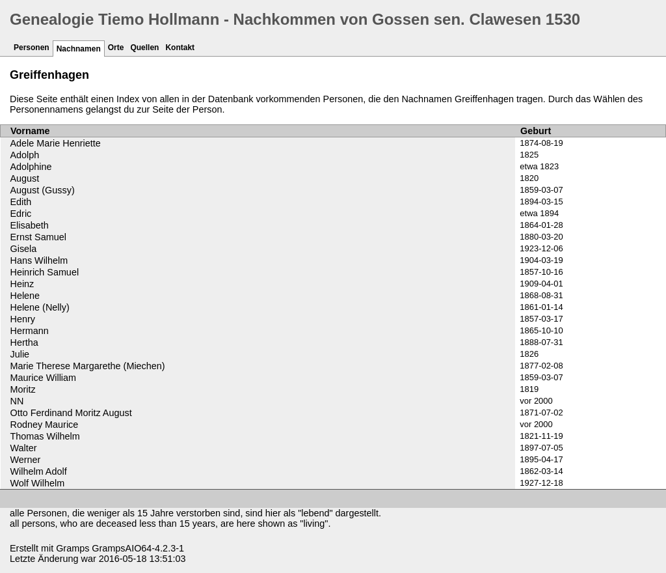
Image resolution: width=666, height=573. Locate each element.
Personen (31, 47)
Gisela (23, 249)
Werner (25, 459)
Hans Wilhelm (39, 260)
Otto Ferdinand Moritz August (71, 413)
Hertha (24, 342)
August (25, 178)
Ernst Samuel (38, 237)
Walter (23, 448)
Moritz (23, 389)
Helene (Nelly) (40, 307)
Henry (22, 319)
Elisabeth (29, 225)
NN (17, 401)
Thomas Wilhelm (45, 436)
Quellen (144, 47)
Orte (116, 47)
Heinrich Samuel (44, 272)
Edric (21, 213)
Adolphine (31, 166)
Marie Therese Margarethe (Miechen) (87, 366)
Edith (21, 202)
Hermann (29, 331)
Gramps (72, 548)
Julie (20, 354)
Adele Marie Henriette (55, 143)
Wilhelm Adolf (38, 471)
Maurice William (43, 377)
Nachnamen (79, 48)
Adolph (25, 155)
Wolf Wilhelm (37, 483)
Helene (25, 295)
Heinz (22, 284)
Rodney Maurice (44, 424)
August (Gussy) (42, 190)
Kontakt (179, 47)
